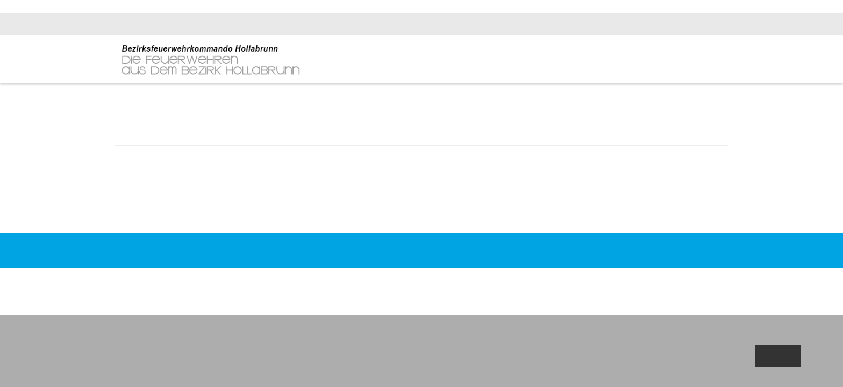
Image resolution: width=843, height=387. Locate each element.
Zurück (421, 216)
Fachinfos (657, 60)
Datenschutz (590, 270)
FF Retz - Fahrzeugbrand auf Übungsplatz (190, 201)
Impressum (543, 270)
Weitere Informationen (754, 375)
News (585, 60)
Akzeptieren (777, 356)
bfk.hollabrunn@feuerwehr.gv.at (676, 23)
